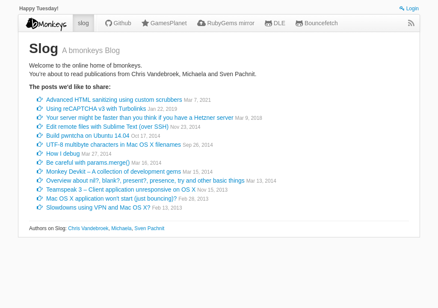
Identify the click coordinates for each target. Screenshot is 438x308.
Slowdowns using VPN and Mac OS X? (98, 207)
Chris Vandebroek (88, 228)
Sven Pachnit (149, 228)
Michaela (121, 228)
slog (83, 23)
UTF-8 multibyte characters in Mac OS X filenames (113, 144)
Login (409, 9)
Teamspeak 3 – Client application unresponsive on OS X (120, 189)
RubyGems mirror (226, 23)
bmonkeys (45, 23)
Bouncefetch (317, 23)
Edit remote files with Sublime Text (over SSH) (107, 126)
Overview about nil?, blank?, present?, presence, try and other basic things (145, 180)
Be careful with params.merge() (88, 162)
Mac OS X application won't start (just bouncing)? (111, 198)
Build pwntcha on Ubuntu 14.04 (88, 135)
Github (118, 23)
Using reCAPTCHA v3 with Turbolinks (96, 108)
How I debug (63, 153)
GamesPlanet (164, 23)
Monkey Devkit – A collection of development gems (113, 171)
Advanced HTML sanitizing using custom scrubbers (114, 99)
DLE (275, 23)
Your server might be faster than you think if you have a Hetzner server (140, 117)
